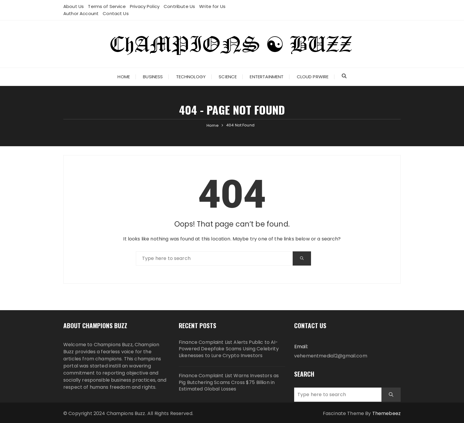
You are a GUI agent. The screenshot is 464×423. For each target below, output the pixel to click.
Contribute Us (179, 6)
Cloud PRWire (313, 77)
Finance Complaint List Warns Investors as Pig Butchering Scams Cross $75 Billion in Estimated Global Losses (229, 382)
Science (228, 77)
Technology (191, 77)
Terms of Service (106, 6)
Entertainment (266, 77)
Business (153, 77)
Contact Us (116, 13)
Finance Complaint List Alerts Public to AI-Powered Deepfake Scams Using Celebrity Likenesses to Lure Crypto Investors (229, 349)
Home (123, 77)
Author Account (81, 13)
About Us (73, 6)
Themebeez (386, 413)
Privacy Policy (145, 6)
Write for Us (212, 6)
